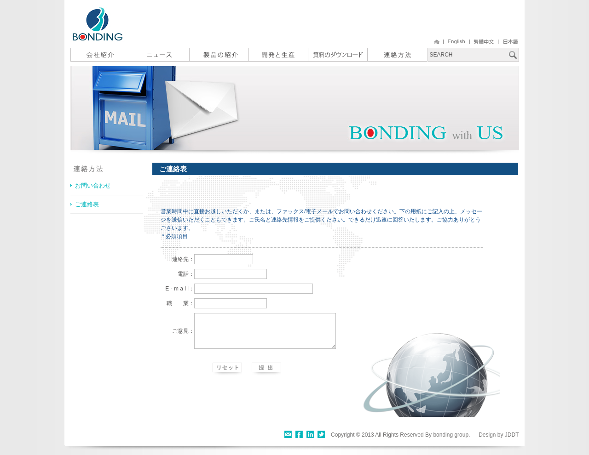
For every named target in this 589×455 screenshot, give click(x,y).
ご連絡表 (87, 204)
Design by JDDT (499, 435)
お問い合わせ (93, 185)
